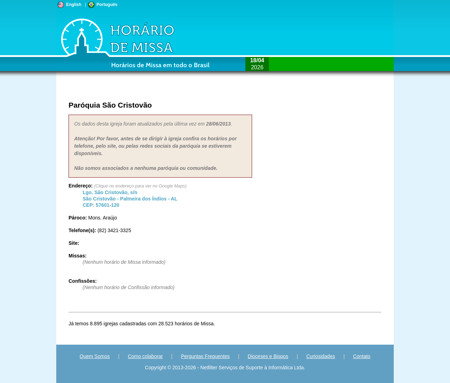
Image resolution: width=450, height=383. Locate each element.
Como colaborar (145, 356)
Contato (361, 356)
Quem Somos (95, 356)
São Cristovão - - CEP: (130, 199)
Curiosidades (320, 356)
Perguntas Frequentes (205, 356)
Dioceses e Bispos (268, 356)
